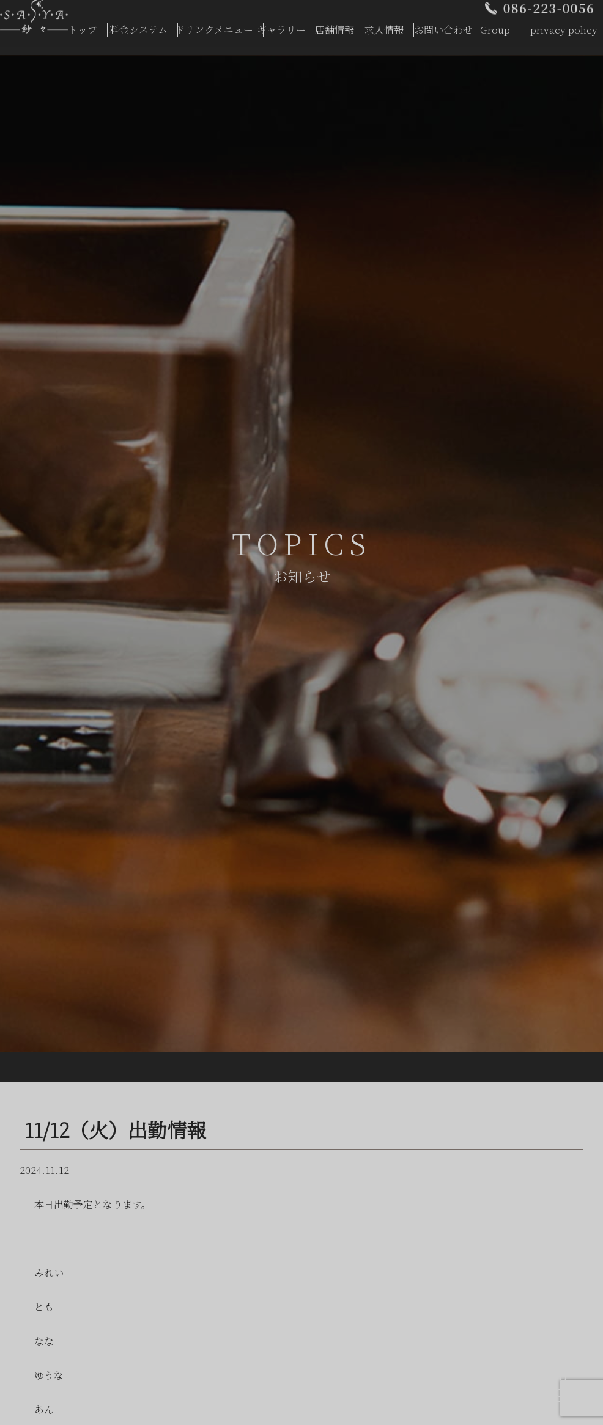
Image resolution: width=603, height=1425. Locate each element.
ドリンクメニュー (214, 26)
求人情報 (384, 26)
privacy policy (563, 26)
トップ (82, 26)
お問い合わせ (443, 26)
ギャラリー (281, 26)
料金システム (138, 26)
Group (495, 26)
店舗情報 (334, 26)
